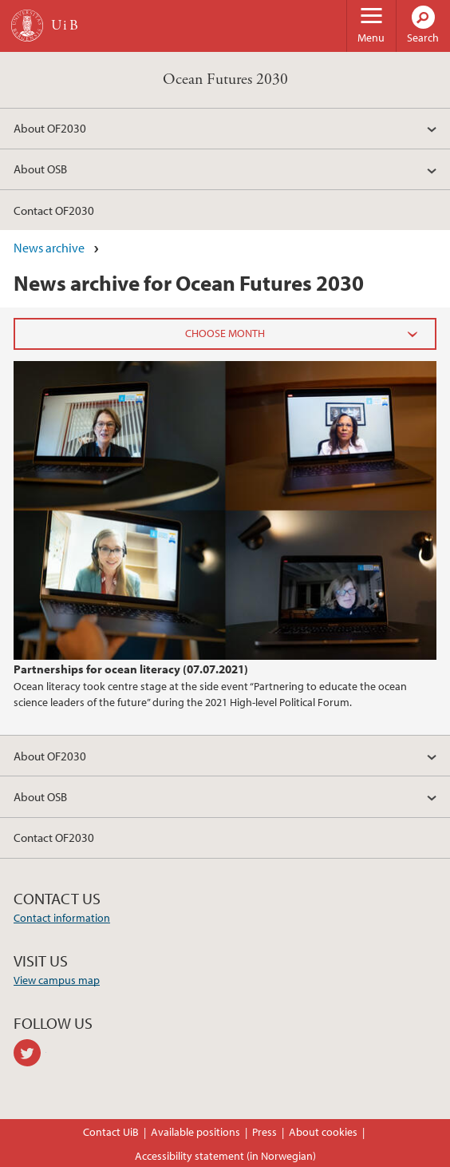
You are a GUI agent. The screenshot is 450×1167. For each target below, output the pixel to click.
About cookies (323, 1132)
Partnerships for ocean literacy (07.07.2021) (131, 669)
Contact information (62, 918)
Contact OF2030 (54, 210)
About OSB (40, 169)
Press (264, 1132)
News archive (49, 248)
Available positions (195, 1132)
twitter (30, 1052)
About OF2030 (50, 128)
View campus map (57, 980)
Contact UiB (111, 1132)
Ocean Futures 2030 (225, 79)
